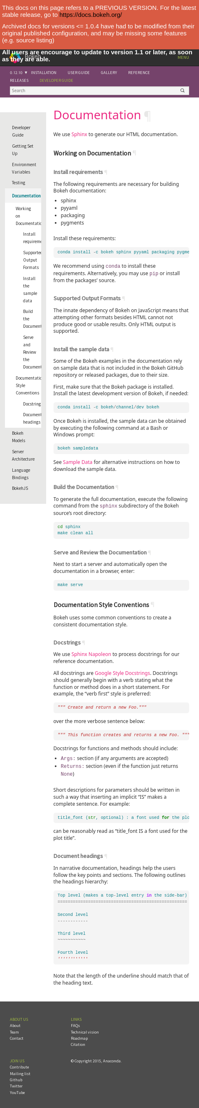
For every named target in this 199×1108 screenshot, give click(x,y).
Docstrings (32, 404)
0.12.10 (16, 72)
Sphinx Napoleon (91, 652)
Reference (139, 72)
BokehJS (20, 488)
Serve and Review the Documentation (32, 352)
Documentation (26, 196)
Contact (16, 1035)
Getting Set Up (22, 149)
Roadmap (79, 1035)
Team (14, 1029)
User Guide (79, 72)
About (15, 1023)
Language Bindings (21, 473)
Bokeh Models (18, 436)
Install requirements (32, 237)
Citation (78, 1042)
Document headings (32, 418)
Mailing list (20, 1071)
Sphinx (79, 134)
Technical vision (85, 1029)
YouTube (17, 1090)
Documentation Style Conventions (28, 385)
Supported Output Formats (32, 260)
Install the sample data (30, 290)
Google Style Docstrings (122, 671)
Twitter (16, 1083)
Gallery (109, 72)
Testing (18, 182)
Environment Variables (24, 168)
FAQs (75, 1023)
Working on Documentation (28, 216)
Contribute (19, 1064)
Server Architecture (23, 455)
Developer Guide (56, 80)
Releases (19, 80)
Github (16, 1077)
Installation (43, 72)
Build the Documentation (32, 318)
